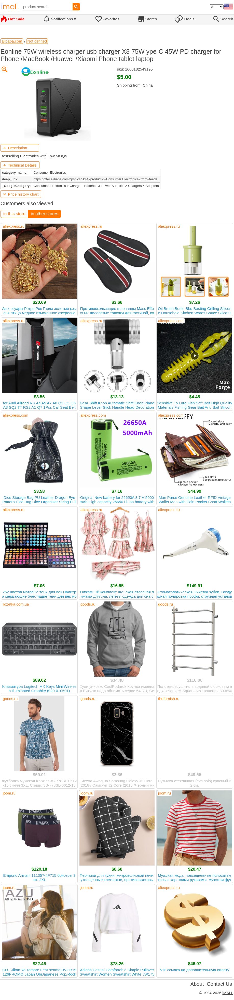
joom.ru (9, 793)
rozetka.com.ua (16, 604)
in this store (14, 213)
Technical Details (20, 165)
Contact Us (219, 984)
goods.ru (87, 604)
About (197, 984)
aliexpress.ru (13, 226)
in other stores (44, 213)
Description (15, 148)
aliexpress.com (171, 321)
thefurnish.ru (168, 698)
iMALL (227, 993)
